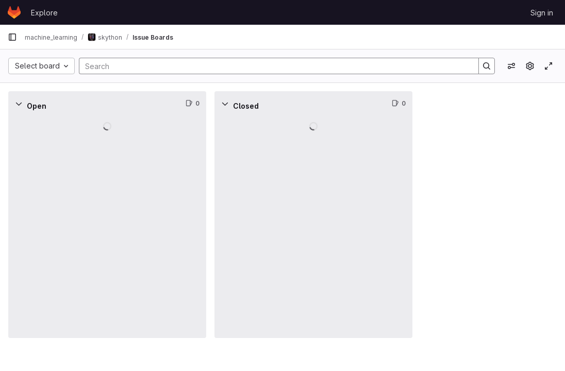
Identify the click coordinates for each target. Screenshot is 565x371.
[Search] (273, 66)
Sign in (541, 12)
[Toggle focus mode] (548, 66)
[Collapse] (18, 103)
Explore (44, 12)
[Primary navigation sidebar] (12, 37)
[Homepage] (14, 12)
